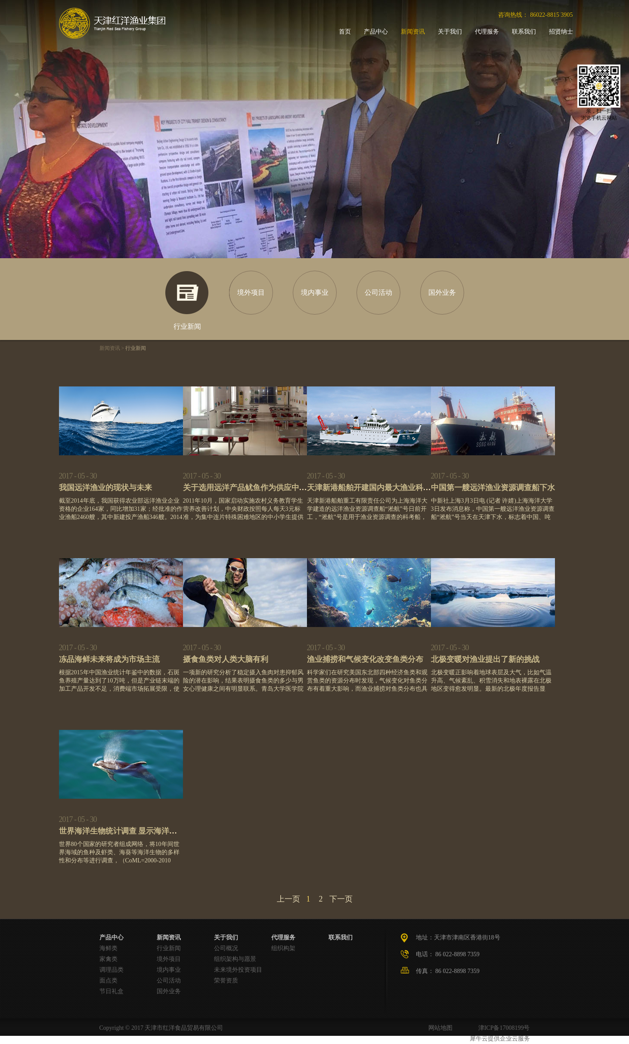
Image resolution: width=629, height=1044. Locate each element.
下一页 (341, 899)
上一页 (288, 899)
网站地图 (438, 1028)
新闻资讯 (109, 348)
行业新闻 (135, 348)
